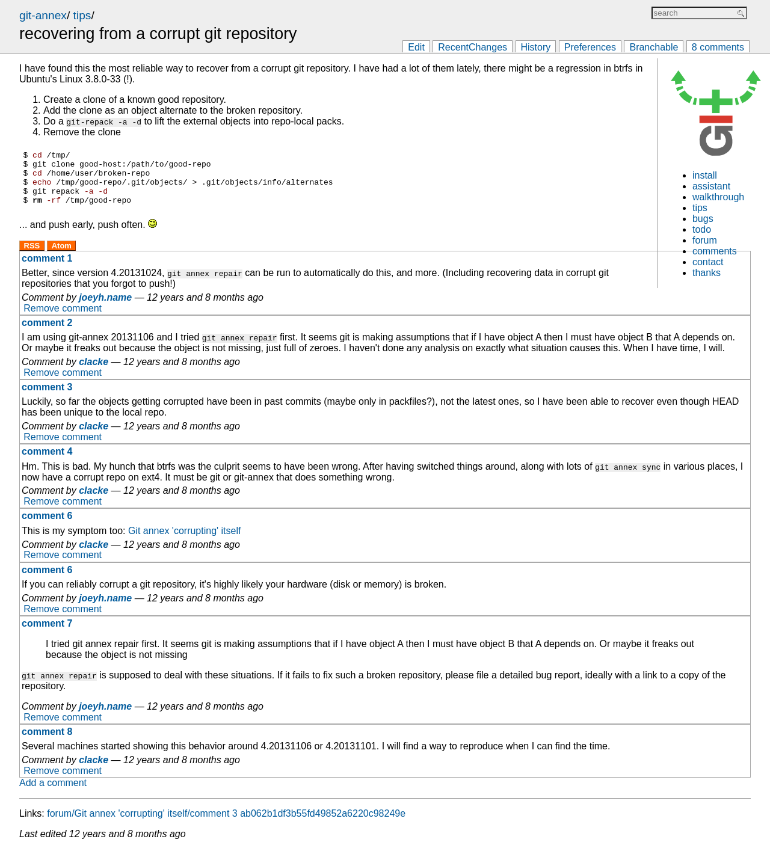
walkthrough (718, 197)
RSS (32, 256)
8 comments (718, 47)
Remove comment (62, 319)
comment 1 (47, 269)
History (536, 47)
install (704, 175)
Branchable (653, 47)
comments (714, 251)
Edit (416, 47)
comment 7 (47, 634)
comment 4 (47, 462)
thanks (706, 273)
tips (82, 15)
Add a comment (53, 793)
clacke (93, 372)
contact (708, 262)
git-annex (43, 15)
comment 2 (47, 333)
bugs (702, 218)
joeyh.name (105, 308)
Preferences (590, 47)
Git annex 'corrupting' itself (184, 541)
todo (701, 229)
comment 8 (47, 742)
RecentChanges (472, 47)
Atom (62, 256)
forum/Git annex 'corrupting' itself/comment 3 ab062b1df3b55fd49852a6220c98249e (226, 824)
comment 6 (47, 526)
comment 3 (47, 398)
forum (704, 240)
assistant (711, 186)
